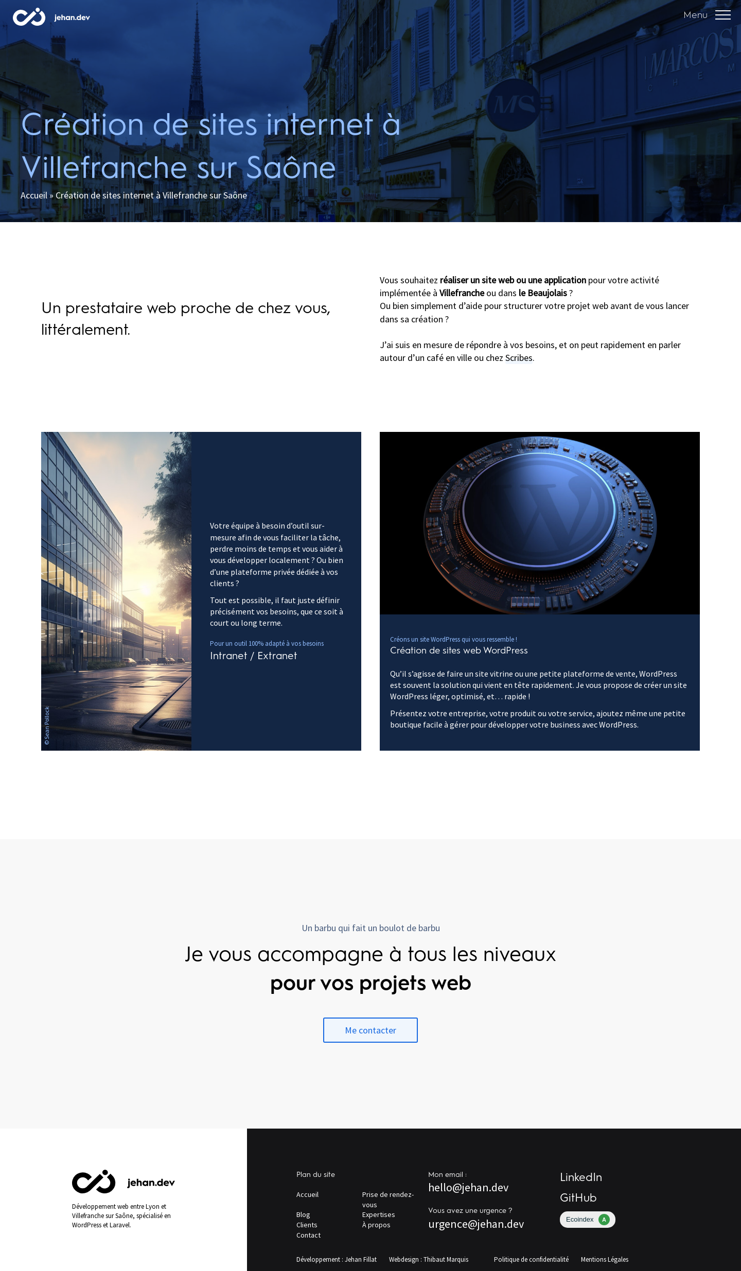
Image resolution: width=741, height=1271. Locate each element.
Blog (303, 1214)
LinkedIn (581, 1177)
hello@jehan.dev (468, 1187)
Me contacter (370, 1030)
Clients (306, 1224)
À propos (376, 1224)
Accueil (34, 195)
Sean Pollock (46, 722)
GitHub (578, 1198)
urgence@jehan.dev (476, 1223)
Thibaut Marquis (446, 1259)
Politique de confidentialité (531, 1259)
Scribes (519, 358)
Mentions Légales (604, 1259)
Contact (308, 1235)
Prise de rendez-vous (388, 1199)
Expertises (378, 1214)
